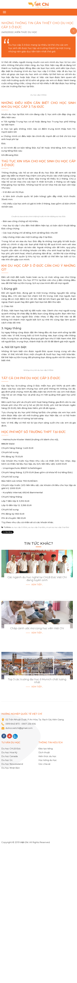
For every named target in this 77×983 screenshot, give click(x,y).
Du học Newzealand (12, 900)
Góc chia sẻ (44, 900)
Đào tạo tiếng (45, 885)
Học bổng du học (47, 896)
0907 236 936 (29, 860)
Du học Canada (9, 892)
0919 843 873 (13, 860)
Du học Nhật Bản (10, 904)
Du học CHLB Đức (11, 885)
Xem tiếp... (37, 720)
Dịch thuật (44, 888)
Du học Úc (7, 896)
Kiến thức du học (26, 32)
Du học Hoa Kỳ (9, 888)
